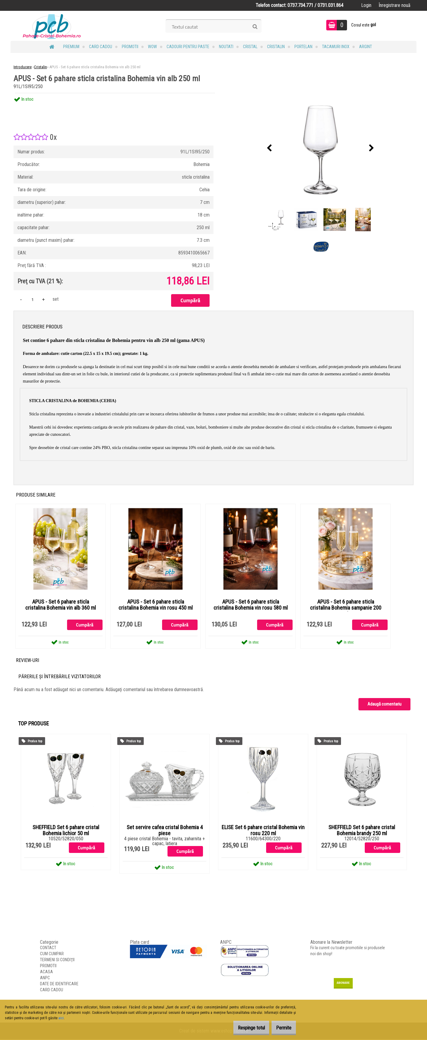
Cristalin (276, 46)
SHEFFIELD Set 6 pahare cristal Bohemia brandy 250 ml (361, 831)
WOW (152, 46)
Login (366, 5)
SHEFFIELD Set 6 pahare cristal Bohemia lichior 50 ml (65, 831)
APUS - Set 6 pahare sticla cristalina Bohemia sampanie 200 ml (345, 608)
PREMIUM (71, 46)
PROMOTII (130, 46)
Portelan (303, 46)
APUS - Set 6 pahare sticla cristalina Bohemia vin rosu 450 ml (155, 605)
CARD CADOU (100, 46)
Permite (280, 1028)
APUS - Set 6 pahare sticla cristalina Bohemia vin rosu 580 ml (251, 605)
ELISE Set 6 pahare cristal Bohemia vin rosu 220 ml (263, 831)
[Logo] (52, 26)
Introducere (23, 67)
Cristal (250, 46)
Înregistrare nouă (394, 5)
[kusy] (32, 299)
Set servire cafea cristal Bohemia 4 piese (165, 831)
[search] (255, 26)
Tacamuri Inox (335, 46)
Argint (365, 46)
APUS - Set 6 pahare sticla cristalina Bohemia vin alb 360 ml (60, 605)
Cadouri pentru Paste (188, 46)
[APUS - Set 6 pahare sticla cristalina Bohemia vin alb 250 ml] (320, 148)
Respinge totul (242, 1028)
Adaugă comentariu (384, 704)
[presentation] (269, 148)
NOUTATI (226, 46)
